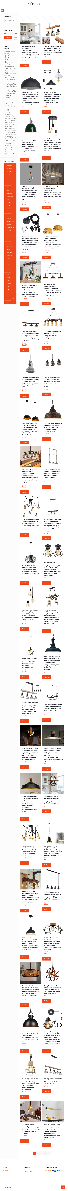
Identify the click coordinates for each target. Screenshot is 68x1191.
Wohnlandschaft (10, 299)
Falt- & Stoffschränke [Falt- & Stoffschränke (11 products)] (8, 75)
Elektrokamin (9, 215)
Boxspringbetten (10, 190)
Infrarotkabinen (10, 227)
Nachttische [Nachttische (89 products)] (8, 116)
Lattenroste (9, 246)
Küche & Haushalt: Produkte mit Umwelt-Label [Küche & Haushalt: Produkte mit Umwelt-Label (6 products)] (10, 108)
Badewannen (9, 168)
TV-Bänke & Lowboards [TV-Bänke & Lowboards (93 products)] (9, 145)
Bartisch (9, 181)
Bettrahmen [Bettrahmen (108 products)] (9, 66)
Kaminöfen (9, 230)
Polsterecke (9, 255)
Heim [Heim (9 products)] (9, 79)
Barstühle (9, 177)
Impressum (5, 1173)
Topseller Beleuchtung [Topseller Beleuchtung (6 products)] (7, 143)
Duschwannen (10, 212)
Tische (8, 286)
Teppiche (9, 283)
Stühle (8, 280)
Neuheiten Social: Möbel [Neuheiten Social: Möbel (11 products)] (9, 118)
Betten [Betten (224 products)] (7, 64)
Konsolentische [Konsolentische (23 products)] (8, 100)
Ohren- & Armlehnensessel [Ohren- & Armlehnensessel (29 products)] (9, 121)
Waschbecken (10, 292)
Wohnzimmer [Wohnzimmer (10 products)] (12, 152)
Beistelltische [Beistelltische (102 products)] (9, 55)
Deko (8, 199)
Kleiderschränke (10, 233)
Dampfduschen (10, 196)
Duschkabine (9, 202)
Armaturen (9, 165)
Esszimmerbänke (10, 221)
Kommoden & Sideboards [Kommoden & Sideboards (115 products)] (9, 96)
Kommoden (9, 237)
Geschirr (9, 224)
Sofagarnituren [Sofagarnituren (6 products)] (6, 138)
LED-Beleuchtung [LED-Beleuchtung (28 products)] (11, 110)
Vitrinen (9, 289)
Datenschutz (5, 1170)
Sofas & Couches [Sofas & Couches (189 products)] (10, 139)
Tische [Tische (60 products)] (13, 140)
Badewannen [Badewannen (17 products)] (7, 51)
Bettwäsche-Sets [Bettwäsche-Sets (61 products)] (10, 68)
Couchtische (9, 193)
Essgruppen (9, 218)
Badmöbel (9, 171)
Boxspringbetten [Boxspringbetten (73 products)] (10, 71)
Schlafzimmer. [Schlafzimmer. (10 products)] (7, 134)
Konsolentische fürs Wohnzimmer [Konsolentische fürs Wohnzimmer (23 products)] (9, 103)
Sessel (8, 268)
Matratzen (9, 252)
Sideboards (9, 271)
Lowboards (9, 249)
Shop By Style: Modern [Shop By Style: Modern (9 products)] (8, 136)
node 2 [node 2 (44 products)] (7, 120)
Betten (8, 184)
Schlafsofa (9, 264)
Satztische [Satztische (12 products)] (6, 130)
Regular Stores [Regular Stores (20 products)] (8, 126)
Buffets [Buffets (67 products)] (6, 73)
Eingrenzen (8, 37)
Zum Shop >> (24, 65)
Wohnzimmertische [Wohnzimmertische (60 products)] (10, 153)
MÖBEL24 (34, 4)
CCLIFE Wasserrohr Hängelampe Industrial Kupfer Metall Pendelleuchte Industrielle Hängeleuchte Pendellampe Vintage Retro (52, 335)
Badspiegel (9, 174)
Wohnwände (9, 302)
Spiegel (8, 277)
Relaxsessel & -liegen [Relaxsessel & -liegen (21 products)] (9, 128)
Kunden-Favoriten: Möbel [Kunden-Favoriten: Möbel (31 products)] (10, 105)
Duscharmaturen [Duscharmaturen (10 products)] (13, 73)
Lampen (8, 240)
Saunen (8, 261)
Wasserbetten (10, 296)
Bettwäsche (9, 187)
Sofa (8, 274)
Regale (8, 258)
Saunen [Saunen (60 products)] (12, 132)
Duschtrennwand (10, 209)
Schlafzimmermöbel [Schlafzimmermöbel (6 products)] (13, 134)
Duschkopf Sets (10, 205)
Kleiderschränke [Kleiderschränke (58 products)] (9, 93)
